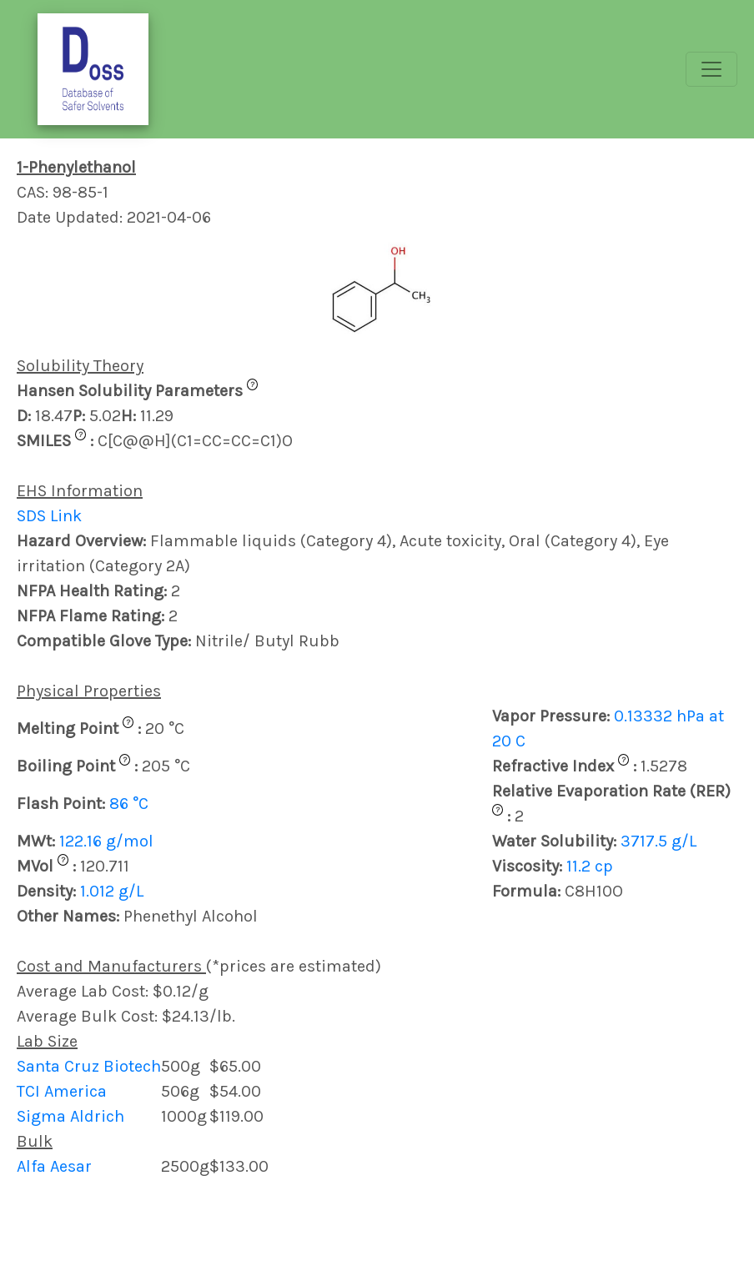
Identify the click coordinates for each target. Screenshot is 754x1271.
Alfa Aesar (54, 1166)
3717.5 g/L (658, 841)
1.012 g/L (111, 891)
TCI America (62, 1091)
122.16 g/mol (106, 841)
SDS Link (49, 515)
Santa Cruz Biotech (89, 1066)
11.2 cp (589, 866)
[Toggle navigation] (711, 69)
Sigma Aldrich (70, 1116)
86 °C (128, 803)
